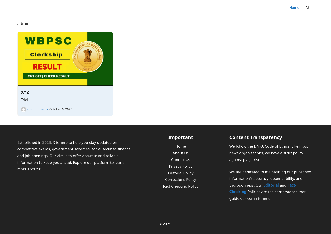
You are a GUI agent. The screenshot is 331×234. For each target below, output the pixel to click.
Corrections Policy (180, 179)
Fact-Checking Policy (180, 186)
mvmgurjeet (36, 109)
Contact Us (180, 159)
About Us (180, 152)
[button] (308, 7)
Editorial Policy (181, 172)
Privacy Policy (180, 166)
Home (294, 7)
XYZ (25, 92)
